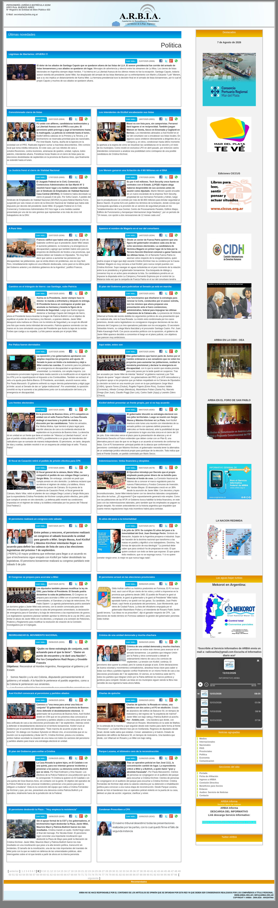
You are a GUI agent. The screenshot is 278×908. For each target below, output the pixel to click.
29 (110, 871)
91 (151, 874)
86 (134, 874)
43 (158, 871)
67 (68, 874)
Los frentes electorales (21, 403)
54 (23, 874)
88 (141, 874)
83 (124, 874)
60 (44, 874)
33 (124, 871)
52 (16, 874)
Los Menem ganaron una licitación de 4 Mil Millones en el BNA (133, 170)
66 (65, 874)
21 (82, 871)
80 (113, 874)
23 (89, 871)
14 (58, 871)
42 (155, 871)
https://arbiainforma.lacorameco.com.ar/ (229, 822)
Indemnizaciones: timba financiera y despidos (124, 461)
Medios (203, 738)
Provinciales (205, 751)
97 (172, 874)
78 (106, 874)
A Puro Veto (15, 228)
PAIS (201, 748)
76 (99, 874)
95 (165, 874)
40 (148, 871)
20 (79, 871)
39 (144, 871)
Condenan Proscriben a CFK (114, 809)
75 (96, 874)
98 (175, 874)
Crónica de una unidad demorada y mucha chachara (127, 635)
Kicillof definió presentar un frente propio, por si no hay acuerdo (134, 403)
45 (165, 871)
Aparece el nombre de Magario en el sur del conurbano (129, 228)
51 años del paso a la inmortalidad (118, 519)
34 (127, 871)
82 (120, 874)
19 (75, 871)
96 (168, 874)
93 (158, 874)
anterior (14, 871)
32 (120, 871)
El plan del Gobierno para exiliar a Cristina (32, 751)
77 (103, 874)
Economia (204, 758)
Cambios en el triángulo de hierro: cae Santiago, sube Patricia (43, 286)
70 (79, 874)
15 (61, 871)
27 (103, 871)
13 (55, 871)
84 (127, 874)
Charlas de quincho (109, 693)
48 (175, 871)
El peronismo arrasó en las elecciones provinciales (127, 577)
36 (134, 871)
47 (172, 871)
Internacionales (207, 742)
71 (82, 874)
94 (161, 874)
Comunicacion (206, 761)
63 (54, 874)
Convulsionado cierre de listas (25, 112)
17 (68, 871)
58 (37, 874)
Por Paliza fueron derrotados (24, 344)
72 (86, 874)
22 (86, 871)
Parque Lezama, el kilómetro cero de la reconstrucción (129, 751)
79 (110, 874)
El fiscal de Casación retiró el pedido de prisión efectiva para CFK (45, 461)
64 (58, 874)
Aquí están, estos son (111, 344)
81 (117, 874)
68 (72, 874)
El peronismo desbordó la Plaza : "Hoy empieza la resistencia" (43, 809)
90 (148, 874)
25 (96, 871)
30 (113, 871)
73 (89, 874)
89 (144, 874)
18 (72, 871)
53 (20, 874)
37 (137, 871)
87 (137, 874)
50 (10, 874)
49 (179, 871)
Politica (203, 754)
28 (106, 871)
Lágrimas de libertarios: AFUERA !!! (28, 54)
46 (169, 871)
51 (13, 874)
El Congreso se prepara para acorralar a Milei (33, 577)
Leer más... (131, 61)
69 (75, 874)
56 (30, 874)
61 (48, 874)
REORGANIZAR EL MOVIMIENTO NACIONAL (33, 635)
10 (44, 871)
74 (92, 874)
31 (117, 871)
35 (131, 871)
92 (155, 874)
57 (34, 874)
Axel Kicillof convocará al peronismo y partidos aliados (39, 693)
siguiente (93, 878)
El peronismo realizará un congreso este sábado (35, 519)
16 (65, 871)
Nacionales (205, 745)
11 (48, 871)
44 (162, 871)
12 (51, 871)
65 (61, 874)
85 (130, 874)
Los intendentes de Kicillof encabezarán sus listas (126, 112)
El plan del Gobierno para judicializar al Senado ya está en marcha (135, 286)
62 (51, 874)
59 (41, 874)
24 (92, 871)
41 (151, 871)
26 (99, 871)
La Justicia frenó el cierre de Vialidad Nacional (34, 170)
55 (27, 874)
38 (141, 871)
